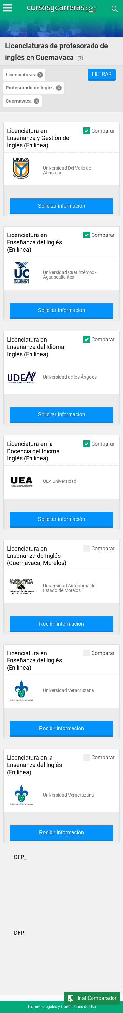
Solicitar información (61, 206)
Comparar (98, 130)
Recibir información (61, 624)
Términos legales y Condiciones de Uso (61, 1006)
